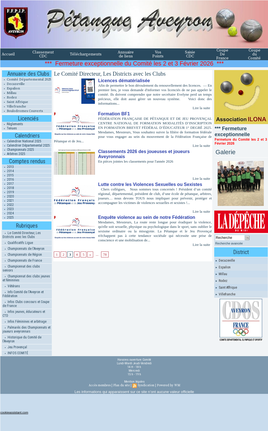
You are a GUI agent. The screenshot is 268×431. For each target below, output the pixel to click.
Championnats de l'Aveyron (23, 249)
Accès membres (100, 385)
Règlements (12, 124)
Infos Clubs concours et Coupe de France (26, 304)
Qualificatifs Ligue (18, 243)
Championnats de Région (22, 255)
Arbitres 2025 (13, 154)
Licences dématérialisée (124, 80)
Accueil (8, 54)
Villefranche (14, 106)
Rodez (9, 97)
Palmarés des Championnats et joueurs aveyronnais (26, 329)
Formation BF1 (114, 113)
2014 (8, 171)
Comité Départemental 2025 (26, 79)
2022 (8, 205)
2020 (8, 196)
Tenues (9, 128)
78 (105, 254)
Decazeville (13, 84)
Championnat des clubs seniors (21, 268)
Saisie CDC (190, 54)
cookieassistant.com (14, 412)
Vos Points (158, 54)
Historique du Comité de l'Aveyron (22, 339)
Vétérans (11, 286)
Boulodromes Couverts (22, 111)
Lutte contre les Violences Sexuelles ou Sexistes (150, 184)
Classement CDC (43, 54)
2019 (8, 192)
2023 (8, 209)
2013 (8, 167)
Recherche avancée (229, 243)
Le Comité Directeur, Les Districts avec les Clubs (22, 235)
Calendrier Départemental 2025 (26, 145)
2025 (8, 217)
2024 (8, 213)
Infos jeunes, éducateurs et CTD (24, 314)
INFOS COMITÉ (15, 353)
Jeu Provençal (15, 347)
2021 (8, 201)
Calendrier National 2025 (21, 141)
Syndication (146, 385)
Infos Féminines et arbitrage (24, 322)
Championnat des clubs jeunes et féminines (26, 278)
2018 (8, 188)
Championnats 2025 (18, 150)
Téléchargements (86, 54)
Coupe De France (222, 54)
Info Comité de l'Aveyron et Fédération (23, 294)
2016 (8, 179)
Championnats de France (22, 260)
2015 (8, 175)
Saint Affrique (15, 102)
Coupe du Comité (254, 54)
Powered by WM (168, 385)
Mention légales (134, 381)
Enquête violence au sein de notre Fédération (146, 217)
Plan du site (121, 385)
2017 (8, 184)
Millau (9, 93)
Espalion (11, 88)
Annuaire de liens (126, 54)
